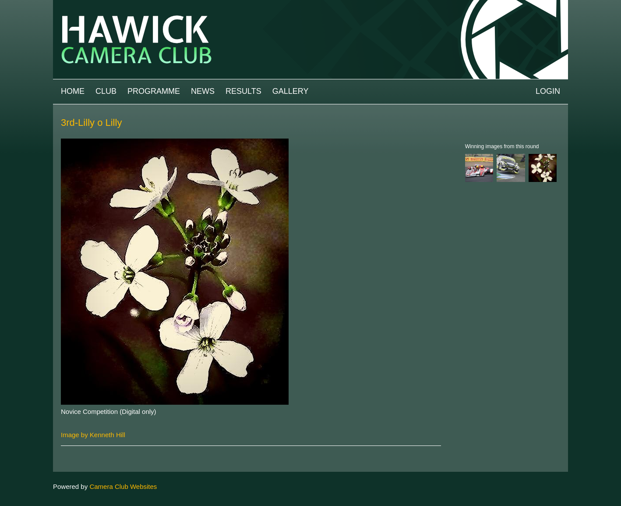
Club (105, 91)
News (203, 91)
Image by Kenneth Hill (93, 434)
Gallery (290, 91)
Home (73, 91)
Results (243, 91)
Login (548, 91)
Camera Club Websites (123, 486)
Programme (153, 91)
